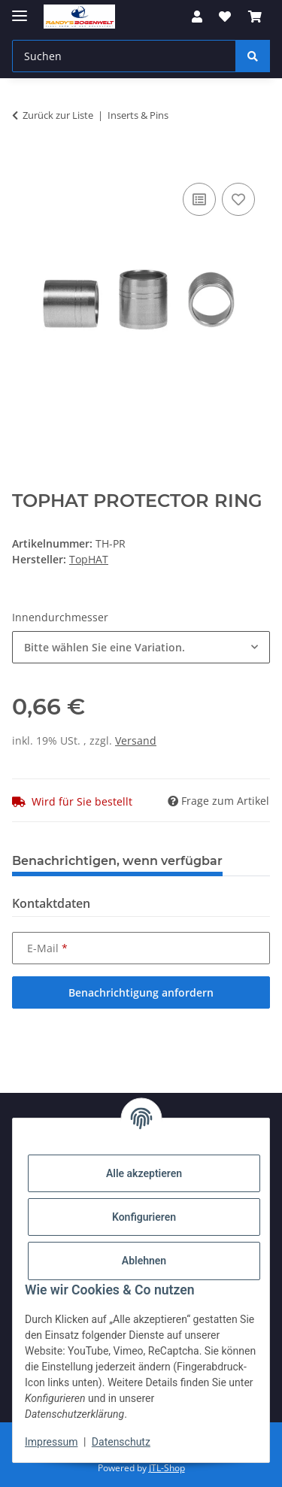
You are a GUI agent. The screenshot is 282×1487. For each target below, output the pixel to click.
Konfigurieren (144, 1217)
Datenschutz (121, 1442)
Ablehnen (144, 1261)
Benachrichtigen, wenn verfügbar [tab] (117, 861)
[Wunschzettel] (225, 17)
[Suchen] (124, 56)
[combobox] (141, 647)
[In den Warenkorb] (24, 162)
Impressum (51, 1442)
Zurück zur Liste (58, 115)
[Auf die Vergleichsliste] (199, 199)
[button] (197, 17)
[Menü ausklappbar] (19, 9)
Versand (135, 740)
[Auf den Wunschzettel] (238, 199)
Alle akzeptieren (144, 1173)
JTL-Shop (167, 1467)
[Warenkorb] (255, 17)
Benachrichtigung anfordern (141, 992)
